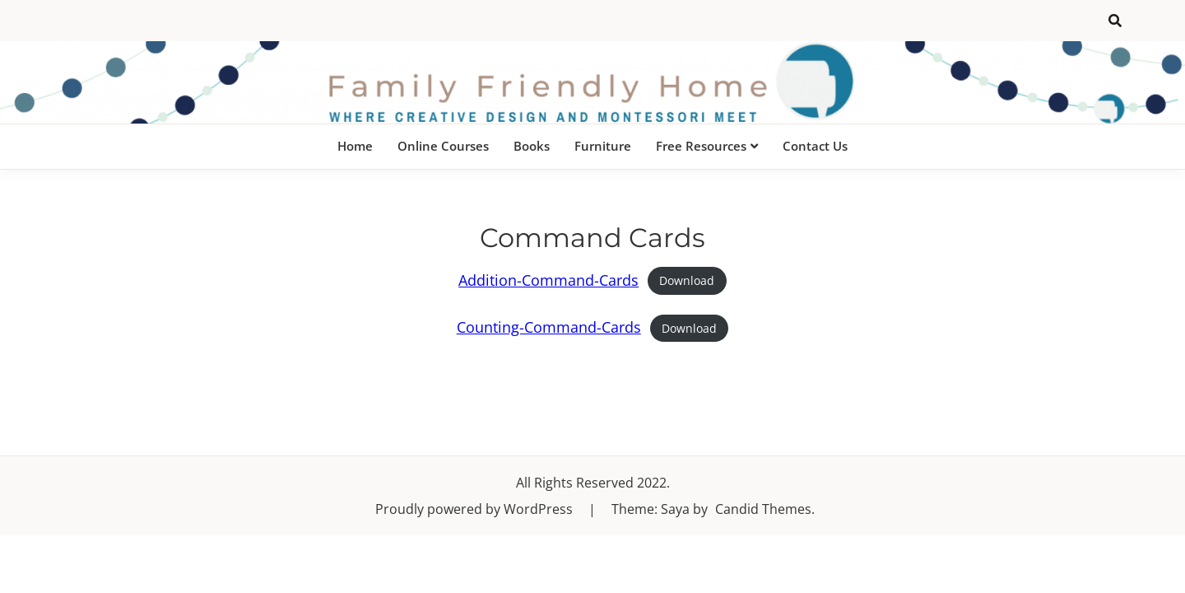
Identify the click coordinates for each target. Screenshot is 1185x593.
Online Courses (443, 146)
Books (532, 146)
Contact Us (815, 146)
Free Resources (701, 146)
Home (355, 146)
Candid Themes (763, 509)
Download (686, 281)
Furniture (602, 146)
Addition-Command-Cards (548, 280)
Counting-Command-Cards (549, 327)
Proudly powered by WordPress (475, 509)
